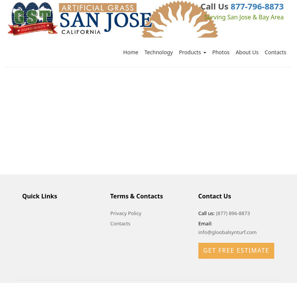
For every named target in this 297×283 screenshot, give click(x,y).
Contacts (275, 52)
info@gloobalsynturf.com (227, 232)
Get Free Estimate (236, 250)
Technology (159, 52)
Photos (221, 52)
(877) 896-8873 (233, 213)
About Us (247, 52)
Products (192, 52)
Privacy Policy (125, 213)
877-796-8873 (257, 6)
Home (130, 52)
